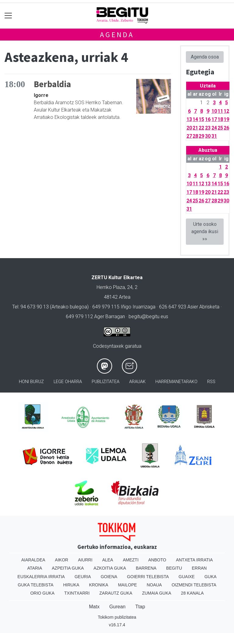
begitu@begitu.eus (148, 316)
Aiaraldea (33, 559)
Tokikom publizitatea (117, 617)
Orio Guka (42, 593)
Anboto (157, 559)
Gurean (117, 606)
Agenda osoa (205, 57)
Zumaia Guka (156, 593)
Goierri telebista (148, 576)
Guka (210, 576)
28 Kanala (192, 593)
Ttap (140, 606)
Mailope (127, 584)
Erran (199, 568)
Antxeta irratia (194, 559)
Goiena (109, 576)
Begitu (174, 568)
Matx (94, 606)
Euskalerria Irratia (41, 576)
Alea (107, 559)
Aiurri (85, 559)
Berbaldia (52, 84)
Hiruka (71, 584)
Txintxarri (77, 593)
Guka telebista (35, 584)
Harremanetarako (176, 381)
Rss (211, 381)
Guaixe (187, 576)
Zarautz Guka (115, 593)
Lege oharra (68, 381)
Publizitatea (105, 381)
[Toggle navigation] (8, 15)
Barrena (146, 568)
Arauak (137, 381)
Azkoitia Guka (110, 568)
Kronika (98, 584)
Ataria (34, 568)
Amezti (130, 559)
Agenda (117, 34)
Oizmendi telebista (194, 584)
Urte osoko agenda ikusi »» (204, 231)
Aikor (61, 559)
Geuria (83, 576)
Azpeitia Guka (68, 568)
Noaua (154, 584)
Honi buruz (31, 381)
